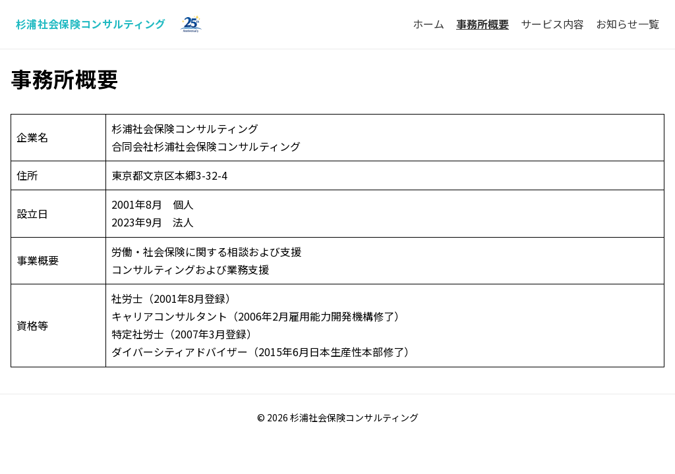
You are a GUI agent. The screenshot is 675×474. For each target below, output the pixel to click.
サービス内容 (552, 24)
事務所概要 (482, 24)
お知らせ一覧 (627, 24)
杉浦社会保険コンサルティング (90, 24)
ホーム (428, 24)
